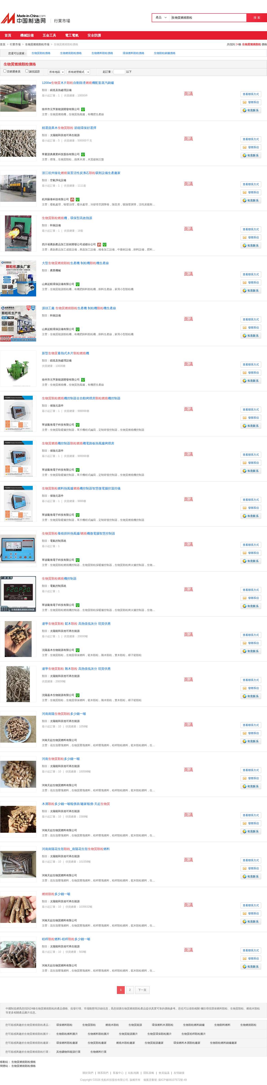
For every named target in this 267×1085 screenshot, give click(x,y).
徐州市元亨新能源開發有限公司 (61, 109)
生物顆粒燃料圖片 (67, 1033)
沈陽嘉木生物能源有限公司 (58, 649)
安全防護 (94, 35)
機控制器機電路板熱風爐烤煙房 (78, 443)
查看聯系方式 (251, 94)
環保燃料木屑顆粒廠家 (186, 1042)
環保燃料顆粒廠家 (67, 1042)
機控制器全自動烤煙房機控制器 (81, 398)
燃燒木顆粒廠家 (125, 1042)
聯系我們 (103, 1072)
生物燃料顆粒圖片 (98, 1033)
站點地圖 (133, 1072)
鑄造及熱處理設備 (61, 89)
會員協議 (164, 1072)
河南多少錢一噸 (61, 758)
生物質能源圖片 (128, 1033)
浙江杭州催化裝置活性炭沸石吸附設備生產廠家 (81, 172)
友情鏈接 (179, 1072)
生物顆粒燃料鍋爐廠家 (223, 1042)
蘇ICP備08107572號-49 (172, 1079)
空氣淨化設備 (58, 180)
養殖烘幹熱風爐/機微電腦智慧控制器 (78, 533)
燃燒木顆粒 (112, 1024)
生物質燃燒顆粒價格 (23, 1061)
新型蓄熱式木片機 (65, 353)
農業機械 (55, 270)
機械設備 (27, 35)
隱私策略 (148, 1072)
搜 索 (257, 17)
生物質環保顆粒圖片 (159, 1033)
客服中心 (118, 1072)
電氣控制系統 (58, 540)
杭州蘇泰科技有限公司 (55, 199)
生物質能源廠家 (154, 1042)
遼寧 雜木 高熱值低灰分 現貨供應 (76, 668)
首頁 (7, 35)
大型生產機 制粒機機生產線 (75, 263)
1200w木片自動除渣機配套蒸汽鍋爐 (78, 82)
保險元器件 (56, 405)
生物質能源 (135, 1024)
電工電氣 (72, 35)
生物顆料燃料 (222, 1024)
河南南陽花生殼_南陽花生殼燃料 (76, 848)
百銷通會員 (11, 71)
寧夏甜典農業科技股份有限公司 (61, 154)
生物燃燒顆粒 (248, 1024)
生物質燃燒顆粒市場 (37, 44)
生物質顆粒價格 (41, 52)
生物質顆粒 (89, 1024)
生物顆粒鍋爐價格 (164, 52)
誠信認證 (32, 71)
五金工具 (49, 35)
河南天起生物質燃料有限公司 (59, 739)
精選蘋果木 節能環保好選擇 (69, 127)
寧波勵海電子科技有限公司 (58, 424)
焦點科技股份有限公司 (114, 1079)
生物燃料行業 (98, 1051)
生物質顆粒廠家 (97, 1042)
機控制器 (59, 578)
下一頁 (142, 989)
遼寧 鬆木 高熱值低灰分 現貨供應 (76, 623)
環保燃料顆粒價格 (133, 52)
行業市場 (62, 21)
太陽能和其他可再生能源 (65, 135)
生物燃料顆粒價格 (102, 52)
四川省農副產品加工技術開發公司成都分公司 (69, 244)
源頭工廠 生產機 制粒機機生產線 (79, 308)
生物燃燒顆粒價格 (71, 52)
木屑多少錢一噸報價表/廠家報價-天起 (76, 803)
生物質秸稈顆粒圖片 (194, 1033)
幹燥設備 (55, 225)
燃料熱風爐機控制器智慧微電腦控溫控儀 (81, 488)
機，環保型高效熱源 (67, 218)
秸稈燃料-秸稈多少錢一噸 (66, 939)
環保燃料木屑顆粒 (162, 1024)
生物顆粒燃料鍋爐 (194, 1024)
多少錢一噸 (56, 894)
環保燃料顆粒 (64, 1024)
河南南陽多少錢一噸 (64, 713)
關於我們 (88, 1072)
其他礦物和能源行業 (68, 1051)
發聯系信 (251, 102)
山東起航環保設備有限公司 (58, 283)
